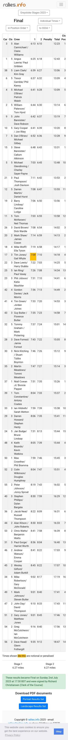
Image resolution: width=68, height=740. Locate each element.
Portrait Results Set (33, 699)
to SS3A (43, 28)
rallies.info (33, 719)
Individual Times (49, 21)
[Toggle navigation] (61, 4)
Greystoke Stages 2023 (33, 12)
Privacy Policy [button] (12, 735)
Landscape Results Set (33, 706)
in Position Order (17, 28)
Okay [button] (58, 731)
